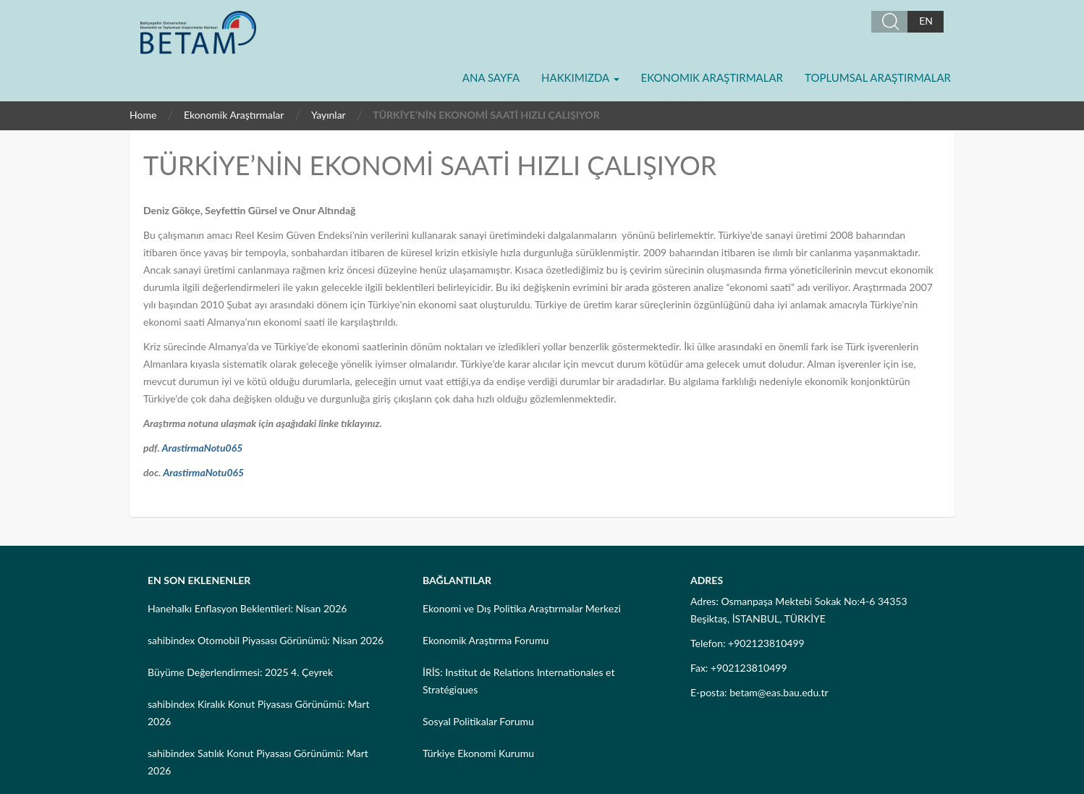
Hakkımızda (580, 77)
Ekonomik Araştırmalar (712, 77)
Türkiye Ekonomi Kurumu (478, 753)
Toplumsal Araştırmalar (878, 77)
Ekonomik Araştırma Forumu (486, 640)
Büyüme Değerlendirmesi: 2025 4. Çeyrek (240, 672)
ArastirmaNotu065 (201, 448)
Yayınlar (328, 115)
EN (926, 20)
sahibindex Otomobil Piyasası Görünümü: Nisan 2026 (266, 640)
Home (143, 115)
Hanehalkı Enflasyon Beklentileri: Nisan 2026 (247, 608)
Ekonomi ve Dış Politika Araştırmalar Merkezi (522, 608)
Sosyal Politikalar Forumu (478, 721)
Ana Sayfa (491, 77)
